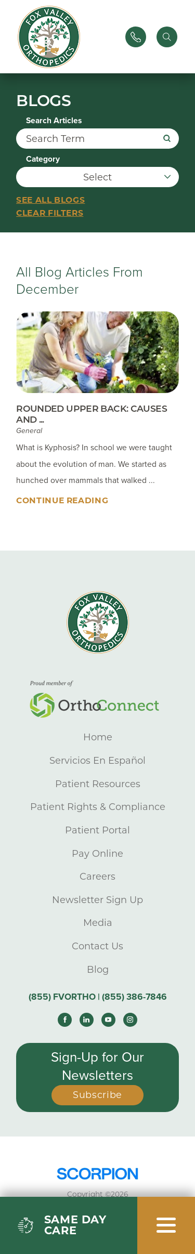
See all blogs (50, 199)
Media (97, 923)
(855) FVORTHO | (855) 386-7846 (98, 996)
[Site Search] (167, 37)
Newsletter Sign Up (97, 900)
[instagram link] (130, 1020)
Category (43, 159)
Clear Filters (49, 212)
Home (97, 737)
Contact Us (97, 946)
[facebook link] (65, 1020)
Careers (97, 876)
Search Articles (54, 121)
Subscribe (97, 1095)
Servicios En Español (97, 760)
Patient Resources (97, 784)
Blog (98, 969)
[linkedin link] (87, 1020)
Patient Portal (97, 830)
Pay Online (97, 853)
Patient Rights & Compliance (97, 807)
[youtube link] (108, 1020)
